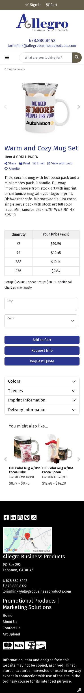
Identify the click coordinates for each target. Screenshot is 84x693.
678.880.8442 (42, 40)
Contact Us (11, 628)
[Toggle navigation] (7, 57)
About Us (10, 622)
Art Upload (11, 634)
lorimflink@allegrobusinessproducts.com (42, 46)
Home (7, 615)
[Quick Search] (45, 57)
